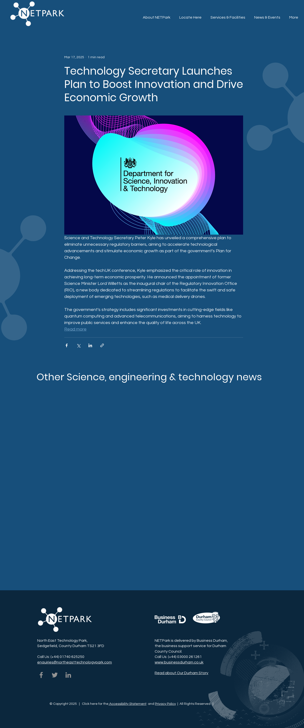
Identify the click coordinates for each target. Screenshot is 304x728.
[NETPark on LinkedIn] (68, 675)
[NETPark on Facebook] (41, 675)
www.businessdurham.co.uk (179, 662)
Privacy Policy (165, 704)
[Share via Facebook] (66, 345)
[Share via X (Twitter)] (78, 345)
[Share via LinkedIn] (90, 345)
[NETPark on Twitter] (55, 675)
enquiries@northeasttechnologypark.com (74, 662)
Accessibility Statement (127, 704)
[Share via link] (102, 345)
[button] (228, 15)
